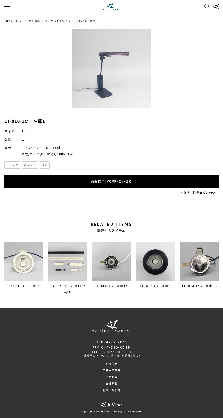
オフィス (30, 165)
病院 (45, 165)
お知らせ (112, 363)
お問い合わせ (111, 390)
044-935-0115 (115, 342)
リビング (12, 165)
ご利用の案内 (111, 370)
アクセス (112, 377)
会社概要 (112, 383)
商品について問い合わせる (111, 181)
